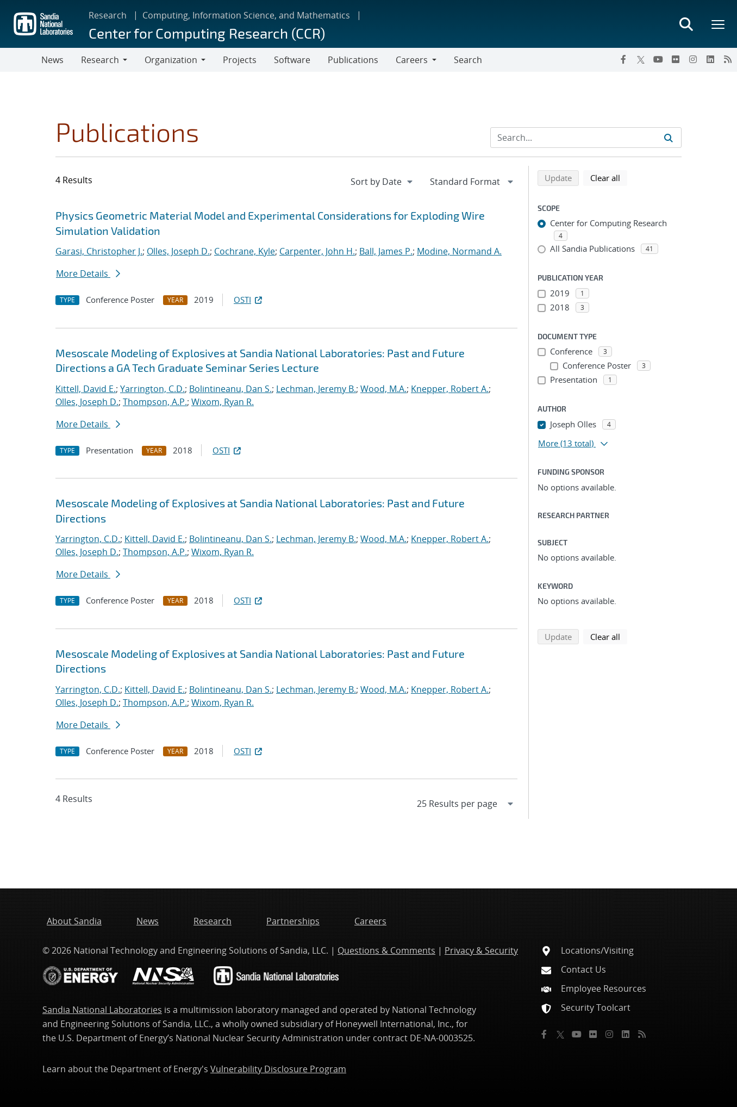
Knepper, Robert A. (450, 389)
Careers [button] (412, 60)
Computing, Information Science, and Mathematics (246, 15)
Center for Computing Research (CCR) (207, 32)
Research (108, 15)
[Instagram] (693, 59)
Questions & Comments (386, 950)
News (52, 60)
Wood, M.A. (383, 389)
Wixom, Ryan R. (222, 402)
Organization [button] (171, 60)
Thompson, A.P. (155, 402)
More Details (88, 273)
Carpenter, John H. (317, 251)
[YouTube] (658, 59)
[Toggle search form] (686, 24)
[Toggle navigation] (21, 60)
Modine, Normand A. (459, 251)
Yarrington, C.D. (152, 389)
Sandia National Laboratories (102, 1010)
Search (468, 60)
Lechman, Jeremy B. (316, 389)
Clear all (608, 177)
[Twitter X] (641, 59)
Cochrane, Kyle (244, 251)
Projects (240, 60)
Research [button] (100, 60)
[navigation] (382, 181)
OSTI (249, 299)
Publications (353, 60)
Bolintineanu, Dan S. (230, 389)
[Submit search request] (668, 137)
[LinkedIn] (710, 59)
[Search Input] (586, 137)
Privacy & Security (481, 950)
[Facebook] (623, 59)
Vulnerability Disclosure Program (278, 1069)
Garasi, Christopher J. (98, 251)
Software (292, 60)
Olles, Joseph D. (178, 251)
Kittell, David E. (85, 389)
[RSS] (728, 59)
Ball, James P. (386, 251)
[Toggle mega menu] (718, 24)
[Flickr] (675, 59)
